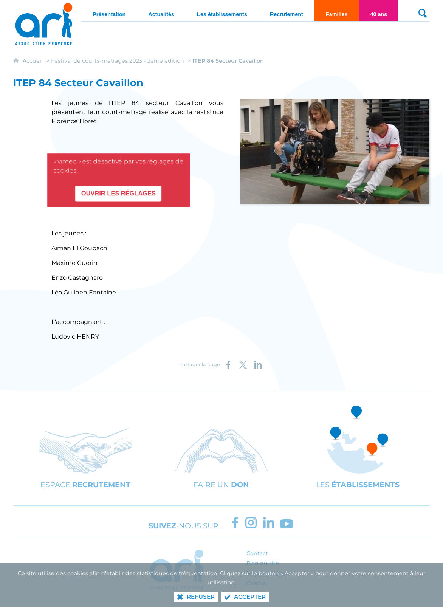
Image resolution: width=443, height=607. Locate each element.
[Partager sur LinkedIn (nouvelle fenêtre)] (257, 364)
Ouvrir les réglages (118, 192)
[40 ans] (378, 10)
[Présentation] (109, 10)
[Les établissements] (222, 10)
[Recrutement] (286, 10)
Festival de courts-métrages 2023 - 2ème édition (117, 60)
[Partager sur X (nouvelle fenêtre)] (243, 364)
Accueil (33, 60)
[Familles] (336, 10)
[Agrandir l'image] (335, 151)
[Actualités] (161, 10)
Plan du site (262, 563)
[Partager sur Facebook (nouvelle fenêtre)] (228, 364)
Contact (257, 553)
